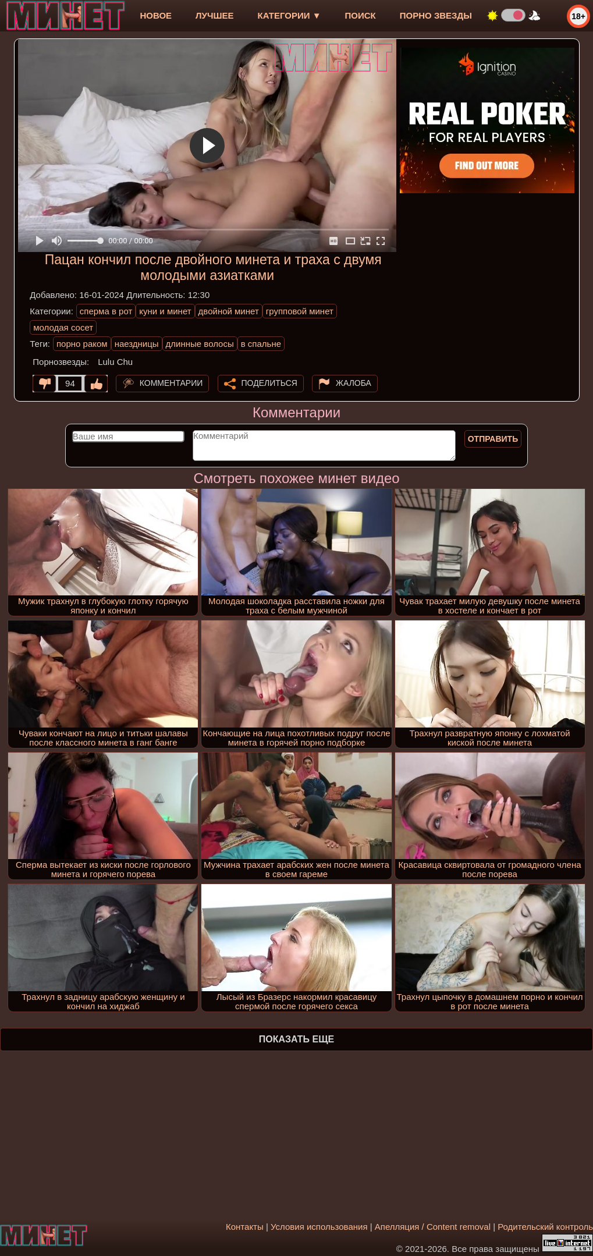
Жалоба (353, 383)
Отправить (493, 438)
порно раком (82, 344)
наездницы (137, 344)
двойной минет (228, 311)
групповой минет (299, 311)
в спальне (261, 344)
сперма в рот (106, 311)
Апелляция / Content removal (433, 1227)
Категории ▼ (289, 15)
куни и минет (165, 311)
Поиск (360, 15)
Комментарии (171, 383)
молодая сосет (63, 327)
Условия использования (319, 1227)
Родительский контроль (545, 1227)
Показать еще (296, 1039)
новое (156, 15)
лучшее (214, 15)
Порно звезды (436, 15)
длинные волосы (200, 344)
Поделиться (269, 383)
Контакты (245, 1227)
